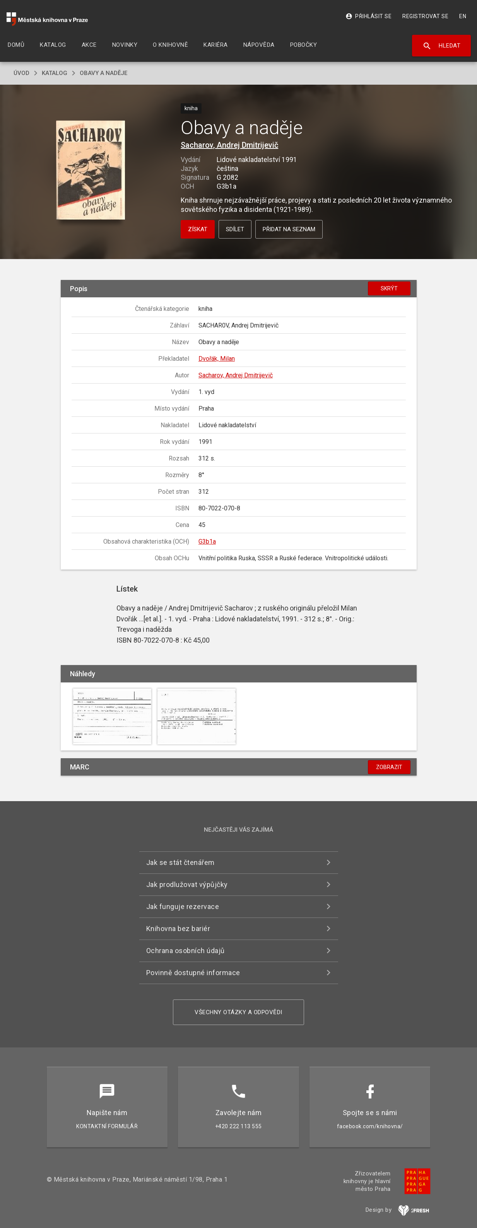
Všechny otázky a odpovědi (238, 1012)
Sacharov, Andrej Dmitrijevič (229, 145)
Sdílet (235, 229)
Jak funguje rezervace (182, 906)
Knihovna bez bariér (178, 928)
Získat (197, 229)
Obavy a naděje (103, 73)
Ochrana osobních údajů (185, 951)
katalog (54, 73)
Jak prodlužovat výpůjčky (187, 884)
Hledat (441, 46)
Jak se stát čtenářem (180, 862)
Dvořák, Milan (216, 358)
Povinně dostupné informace (193, 973)
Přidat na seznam (289, 229)
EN (462, 16)
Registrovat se (425, 16)
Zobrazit (389, 767)
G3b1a (207, 541)
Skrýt (389, 288)
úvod (21, 73)
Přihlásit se (368, 16)
